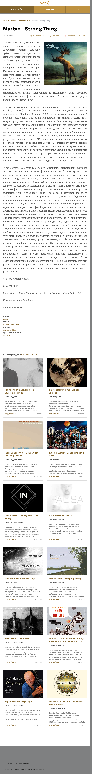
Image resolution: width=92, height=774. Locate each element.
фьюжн (6, 335)
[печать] (54, 35)
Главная (6, 21)
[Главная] (45, 3)
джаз (5, 319)
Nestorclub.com (38, 769)
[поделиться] (37, 35)
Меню (50, 9)
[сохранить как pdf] (74, 35)
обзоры (14, 21)
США (14, 330)
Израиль (7, 330)
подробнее (10, 413)
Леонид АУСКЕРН (11, 324)
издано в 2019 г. (25, 21)
